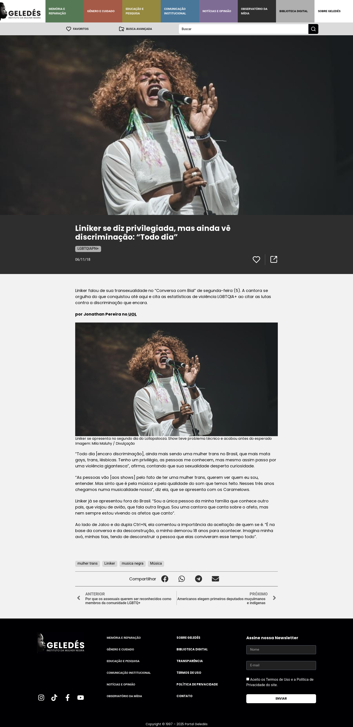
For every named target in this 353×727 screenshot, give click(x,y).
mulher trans (87, 563)
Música (156, 563)
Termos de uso (188, 672)
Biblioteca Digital (293, 11)
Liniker (109, 563)
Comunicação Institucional (175, 11)
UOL (132, 314)
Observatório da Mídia (254, 11)
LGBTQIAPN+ (88, 248)
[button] (164, 579)
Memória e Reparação (57, 11)
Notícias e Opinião (217, 11)
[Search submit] (313, 29)
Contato (184, 696)
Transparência (189, 661)
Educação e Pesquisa (135, 11)
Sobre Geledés (329, 11)
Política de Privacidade (197, 684)
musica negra (132, 563)
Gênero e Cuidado (101, 11)
